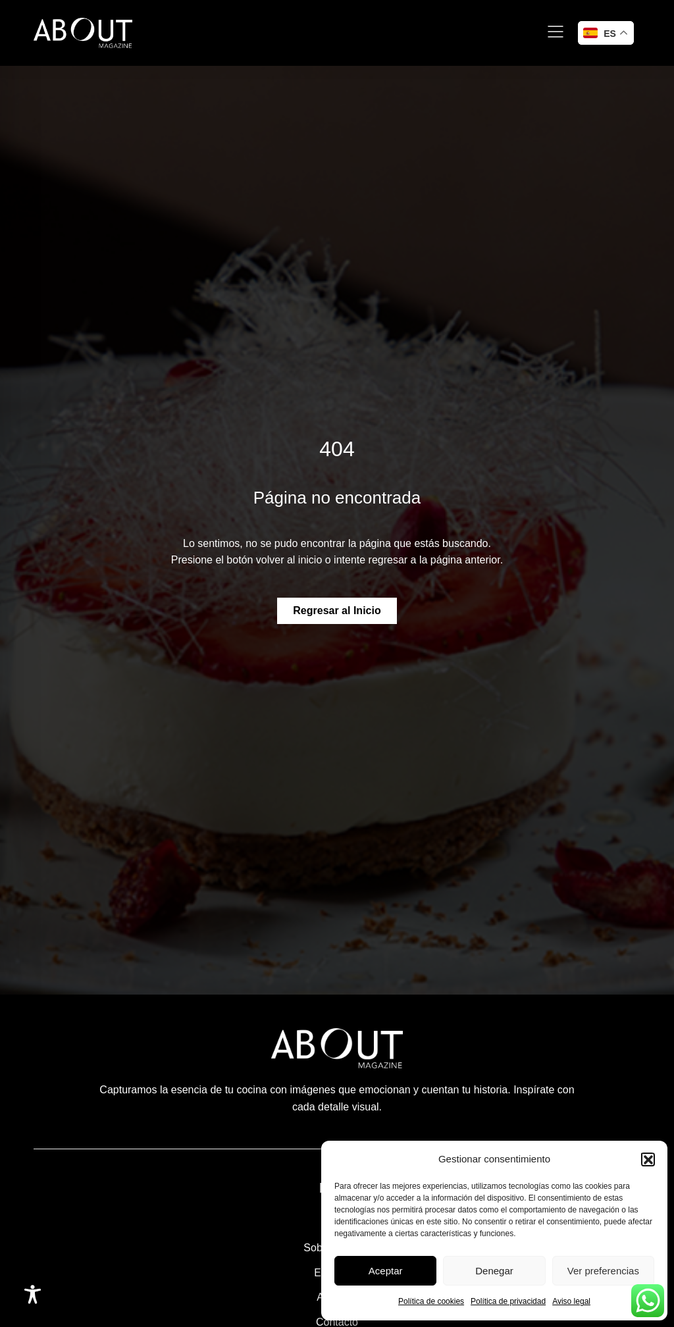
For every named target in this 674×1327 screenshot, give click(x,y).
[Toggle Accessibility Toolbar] (32, 1294)
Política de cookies (431, 1301)
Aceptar (386, 1270)
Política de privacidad (508, 1301)
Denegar (494, 1270)
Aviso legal (571, 1301)
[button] (647, 1159)
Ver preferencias (603, 1270)
